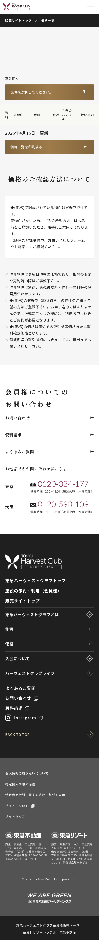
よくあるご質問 (49, 452)
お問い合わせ (49, 418)
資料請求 (49, 435)
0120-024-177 (63, 483)
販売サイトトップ (18, 20)
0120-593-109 (63, 504)
